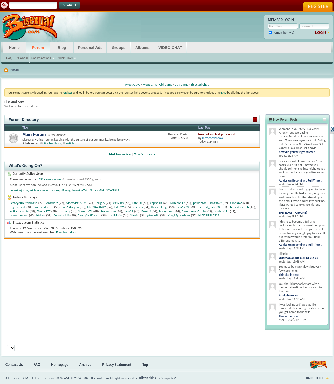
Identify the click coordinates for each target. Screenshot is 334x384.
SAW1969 (112, 190)
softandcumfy (19, 211)
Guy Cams (181, 84)
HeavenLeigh (160, 207)
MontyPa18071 (76, 203)
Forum (38, 47)
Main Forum (34, 134)
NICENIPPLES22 (208, 215)
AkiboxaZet (96, 190)
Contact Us (14, 364)
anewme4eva (19, 215)
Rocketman (108, 211)
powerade (200, 203)
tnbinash (32, 203)
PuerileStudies (66, 232)
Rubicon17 (177, 203)
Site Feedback (52, 143)
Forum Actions (41, 58)
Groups (118, 47)
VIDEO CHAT (170, 47)
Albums (142, 47)
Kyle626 (119, 207)
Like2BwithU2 (96, 207)
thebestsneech (239, 207)
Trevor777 (43, 211)
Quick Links (65, 58)
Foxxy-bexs (166, 211)
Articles (71, 143)
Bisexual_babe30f (209, 207)
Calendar (22, 58)
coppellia (156, 203)
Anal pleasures (288, 295)
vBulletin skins (146, 378)
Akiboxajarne (39, 190)
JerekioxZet (79, 190)
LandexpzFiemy (60, 190)
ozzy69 (128, 211)
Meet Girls (150, 84)
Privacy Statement (116, 364)
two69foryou (70, 207)
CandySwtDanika (89, 215)
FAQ (9, 58)
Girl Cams (165, 84)
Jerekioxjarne (19, 190)
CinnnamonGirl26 (194, 211)
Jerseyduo (17, 203)
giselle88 (153, 215)
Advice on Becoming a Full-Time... (300, 180)
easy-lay (118, 203)
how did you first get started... (217, 134)
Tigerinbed (17, 207)
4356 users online (49, 179)
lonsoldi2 (52, 203)
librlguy (100, 203)
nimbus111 (221, 211)
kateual (137, 203)
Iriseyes (138, 207)
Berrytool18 (61, 215)
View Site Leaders (144, 154)
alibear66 (236, 203)
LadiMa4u (115, 215)
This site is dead (289, 275)
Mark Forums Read (120, 154)
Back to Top (315, 378)
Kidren (40, 215)
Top (145, 364)
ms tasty (64, 211)
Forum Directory (24, 119)
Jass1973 (182, 207)
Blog (61, 47)
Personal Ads (90, 47)
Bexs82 (146, 211)
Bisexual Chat (199, 84)
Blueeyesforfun (43, 207)
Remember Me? (282, 32)
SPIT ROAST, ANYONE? (293, 212)
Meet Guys (132, 84)
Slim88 (134, 215)
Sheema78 (85, 211)
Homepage (59, 364)
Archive (85, 364)
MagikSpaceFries (178, 215)
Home (14, 47)
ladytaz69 (215, 203)
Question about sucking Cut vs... (299, 258)
